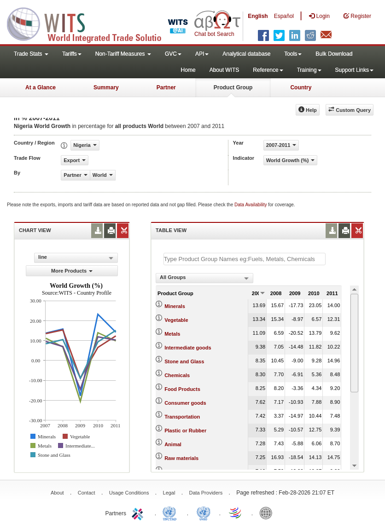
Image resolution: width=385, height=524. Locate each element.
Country (300, 87)
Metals (172, 334)
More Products (72, 271)
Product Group (233, 87)
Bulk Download (333, 54)
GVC (173, 54)
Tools (293, 54)
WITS (92, 23)
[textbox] (244, 259)
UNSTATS (203, 512)
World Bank (268, 512)
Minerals (174, 306)
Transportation (182, 416)
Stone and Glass (184, 361)
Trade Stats (31, 54)
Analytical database (246, 54)
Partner (166, 87)
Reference (268, 70)
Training (309, 70)
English (258, 16)
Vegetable (176, 320)
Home (188, 70)
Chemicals (177, 375)
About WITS (224, 70)
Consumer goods (185, 403)
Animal (172, 444)
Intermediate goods (187, 347)
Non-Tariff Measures (123, 54)
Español (284, 16)
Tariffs (72, 54)
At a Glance (40, 87)
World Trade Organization (236, 512)
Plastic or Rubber (185, 430)
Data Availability (251, 204)
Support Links (354, 70)
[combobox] (204, 278)
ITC (139, 512)
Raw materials (181, 458)
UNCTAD (171, 512)
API (202, 54)
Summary (106, 87)
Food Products (182, 389)
